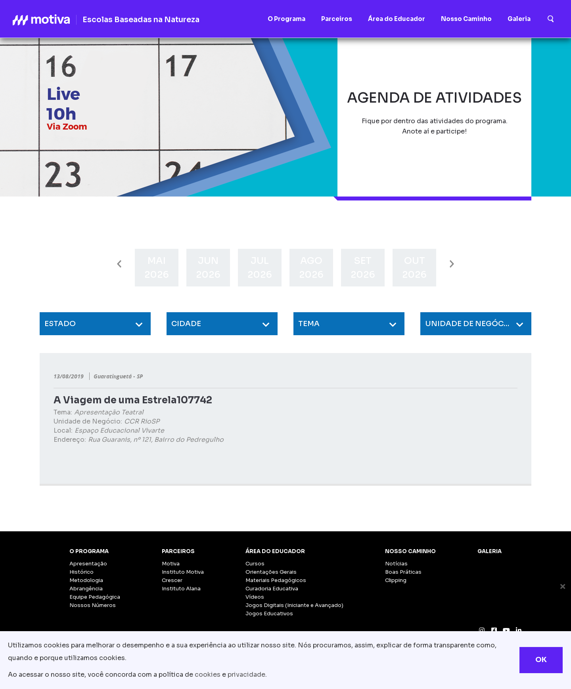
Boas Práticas (403, 572)
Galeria (489, 551)
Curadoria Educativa (271, 588)
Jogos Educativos (269, 613)
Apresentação (88, 563)
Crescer (172, 580)
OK (541, 659)
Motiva (171, 563)
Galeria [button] (519, 19)
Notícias (396, 563)
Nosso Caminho (410, 551)
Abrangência (86, 588)
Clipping (395, 580)
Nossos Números (92, 605)
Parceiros (178, 551)
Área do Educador (275, 551)
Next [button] (452, 264)
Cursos (254, 563)
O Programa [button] (286, 19)
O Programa (89, 551)
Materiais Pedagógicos (275, 580)
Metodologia (86, 580)
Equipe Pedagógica (94, 597)
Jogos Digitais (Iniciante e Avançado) (294, 605)
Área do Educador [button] (396, 19)
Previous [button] (119, 264)
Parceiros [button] (336, 19)
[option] (156, 267)
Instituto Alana (181, 588)
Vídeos (254, 597)
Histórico (81, 572)
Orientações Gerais (271, 572)
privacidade (246, 674)
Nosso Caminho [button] (466, 19)
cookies (207, 674)
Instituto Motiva (183, 572)
